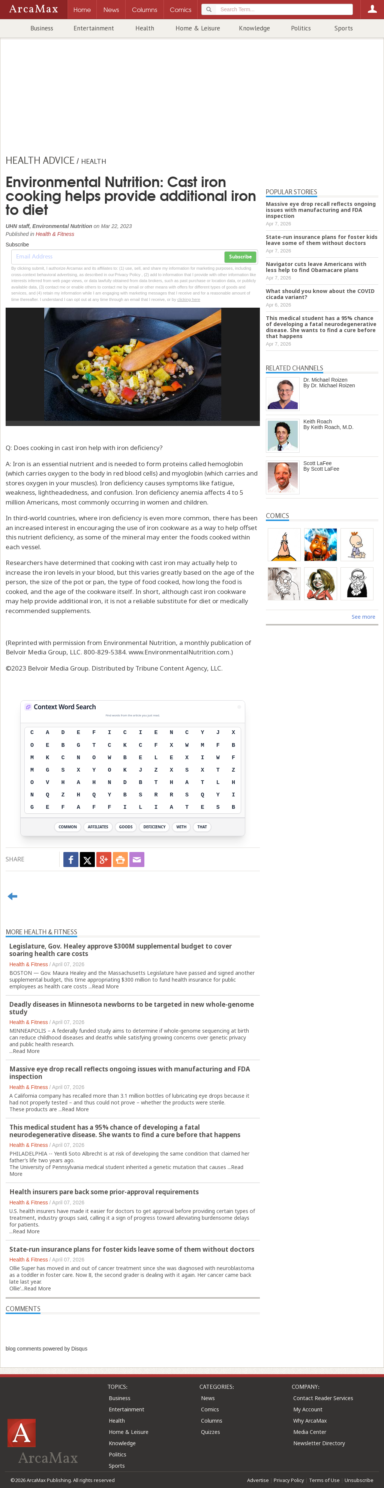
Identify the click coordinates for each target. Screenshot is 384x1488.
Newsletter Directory (319, 1443)
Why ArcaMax (310, 1420)
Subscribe (240, 257)
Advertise (258, 1480)
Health (144, 28)
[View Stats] (239, 707)
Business (41, 28)
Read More (105, 986)
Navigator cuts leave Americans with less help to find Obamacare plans (316, 266)
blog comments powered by (46, 1349)
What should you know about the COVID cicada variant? (320, 294)
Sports (343, 28)
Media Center (309, 1431)
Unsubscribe (359, 1480)
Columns (211, 1420)
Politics (301, 28)
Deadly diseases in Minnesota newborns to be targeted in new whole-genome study (131, 1008)
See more (363, 616)
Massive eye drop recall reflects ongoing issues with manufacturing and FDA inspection (129, 1073)
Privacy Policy (289, 1480)
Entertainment (94, 28)
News (208, 1398)
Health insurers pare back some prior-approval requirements (104, 1191)
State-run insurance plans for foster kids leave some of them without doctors (131, 1249)
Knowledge (254, 28)
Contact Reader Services (323, 1398)
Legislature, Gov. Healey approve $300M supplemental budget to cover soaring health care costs (120, 950)
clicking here (188, 299)
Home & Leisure (198, 28)
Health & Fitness (55, 234)
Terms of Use (324, 1480)
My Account (307, 1409)
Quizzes (210, 1431)
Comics (210, 1409)
